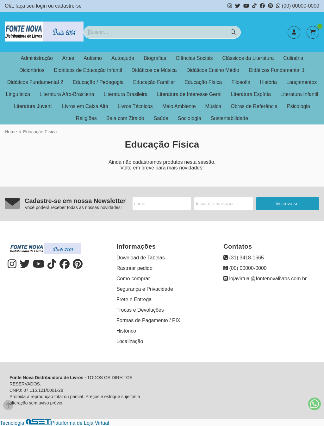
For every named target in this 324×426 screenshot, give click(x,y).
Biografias (155, 58)
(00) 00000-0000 (297, 6)
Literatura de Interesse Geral (189, 94)
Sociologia (189, 118)
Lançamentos (301, 82)
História (268, 82)
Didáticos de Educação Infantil (88, 70)
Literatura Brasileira (126, 94)
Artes (68, 58)
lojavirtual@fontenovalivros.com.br (265, 278)
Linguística (18, 94)
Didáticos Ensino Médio (212, 70)
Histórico (126, 331)
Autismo (93, 58)
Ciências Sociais (194, 58)
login (42, 6)
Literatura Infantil (299, 94)
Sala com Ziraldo (125, 118)
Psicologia (298, 106)
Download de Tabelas (140, 257)
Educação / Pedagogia (98, 82)
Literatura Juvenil (33, 106)
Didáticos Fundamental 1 (277, 70)
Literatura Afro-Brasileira (67, 94)
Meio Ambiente (179, 106)
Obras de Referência (254, 106)
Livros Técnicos (135, 106)
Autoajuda (122, 58)
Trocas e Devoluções (140, 310)
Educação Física (203, 82)
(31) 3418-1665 (243, 257)
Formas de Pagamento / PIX (148, 320)
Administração (37, 58)
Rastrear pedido (134, 268)
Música (213, 106)
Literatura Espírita (251, 94)
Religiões (86, 118)
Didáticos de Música (154, 70)
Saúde (161, 118)
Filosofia (240, 82)
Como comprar (133, 278)
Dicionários (31, 70)
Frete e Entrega (134, 299)
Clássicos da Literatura (248, 58)
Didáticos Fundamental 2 (35, 82)
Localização (129, 341)
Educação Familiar (154, 82)
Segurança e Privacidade (144, 289)
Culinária (293, 58)
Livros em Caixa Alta (85, 106)
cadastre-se (68, 6)
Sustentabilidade (229, 118)
